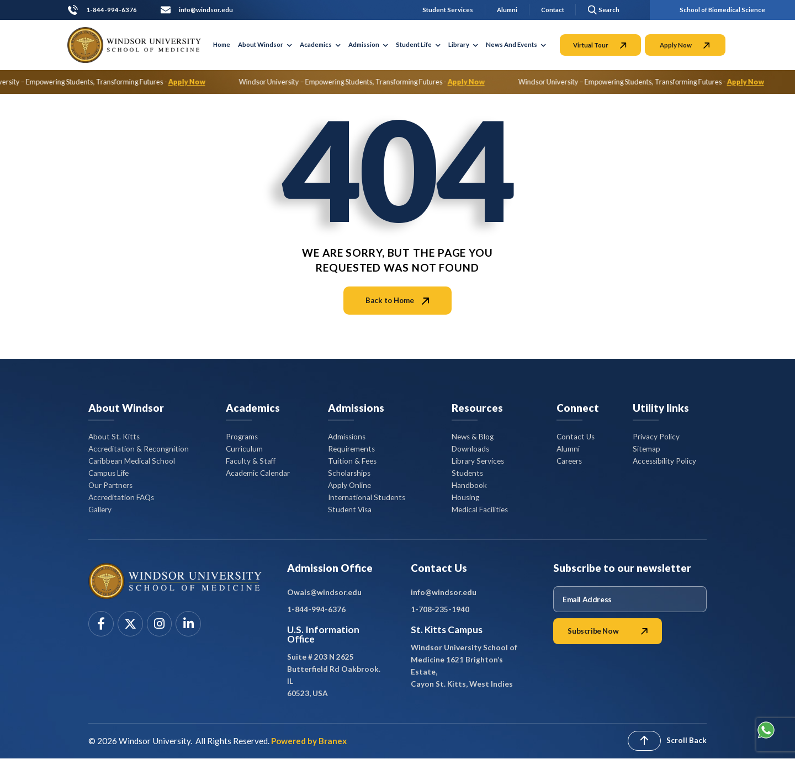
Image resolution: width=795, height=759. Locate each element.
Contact (552, 9)
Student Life (418, 44)
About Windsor (265, 44)
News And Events (516, 44)
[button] (601, 10)
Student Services (447, 9)
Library (463, 44)
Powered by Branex (309, 741)
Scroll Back (686, 740)
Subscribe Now (608, 631)
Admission (368, 44)
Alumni (507, 9)
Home (221, 44)
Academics (320, 44)
